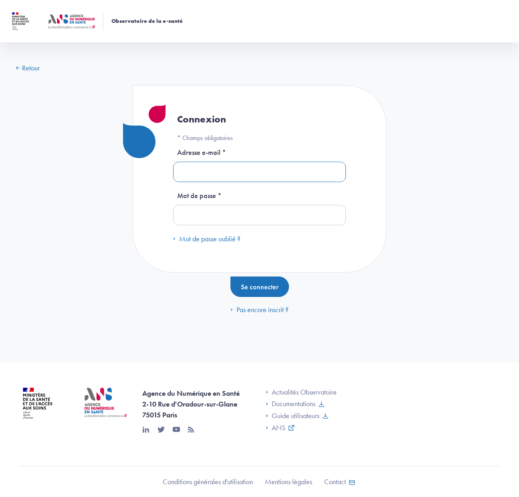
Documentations (290, 403)
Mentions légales (288, 481)
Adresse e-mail (201, 152)
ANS (275, 427)
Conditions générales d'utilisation (208, 481)
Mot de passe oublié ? (206, 238)
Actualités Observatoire (301, 392)
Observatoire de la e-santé (147, 21)
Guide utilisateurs (292, 415)
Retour (28, 67)
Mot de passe (199, 195)
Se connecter (260, 286)
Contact (335, 481)
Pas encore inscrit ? (259, 309)
